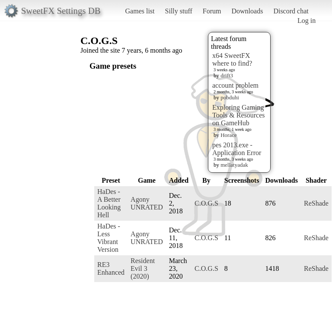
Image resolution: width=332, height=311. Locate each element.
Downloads (247, 11)
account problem (235, 85)
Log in (306, 20)
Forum (212, 11)
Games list (140, 11)
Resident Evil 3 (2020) (143, 268)
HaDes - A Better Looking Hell (109, 203)
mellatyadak (234, 165)
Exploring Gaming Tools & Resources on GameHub (238, 115)
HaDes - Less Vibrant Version (108, 237)
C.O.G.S (206, 203)
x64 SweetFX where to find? (232, 59)
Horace (228, 135)
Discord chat (290, 11)
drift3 (226, 75)
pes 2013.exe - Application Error (236, 148)
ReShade (316, 203)
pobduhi (229, 97)
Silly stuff (178, 11)
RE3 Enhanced (110, 268)
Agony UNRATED (147, 203)
